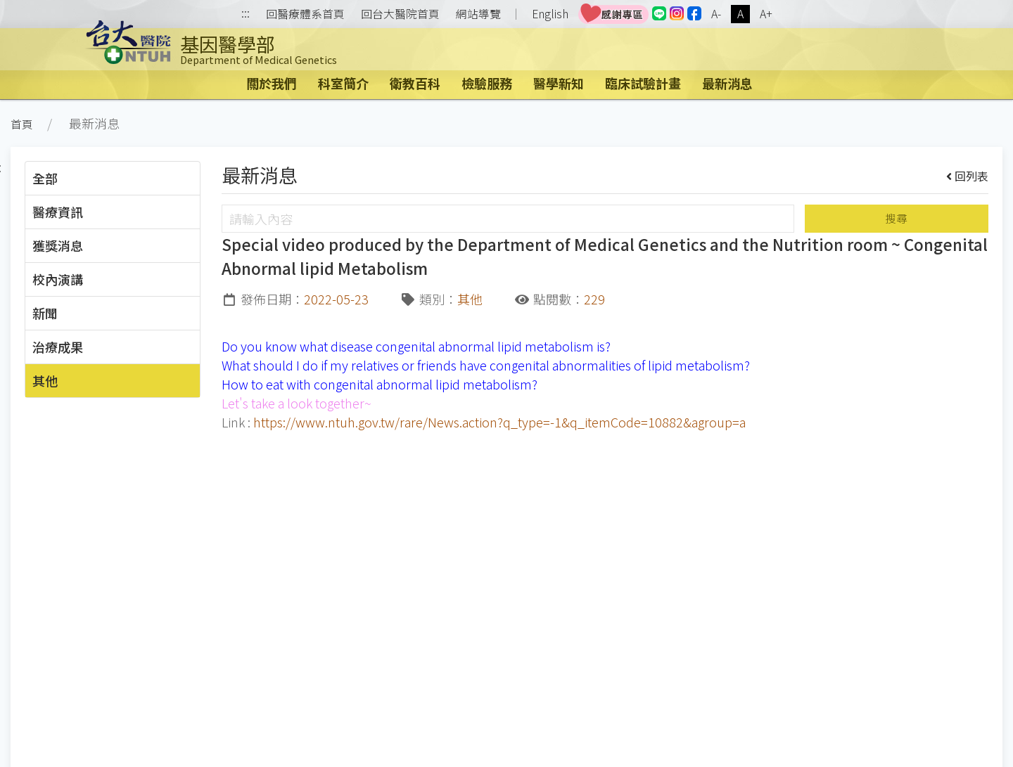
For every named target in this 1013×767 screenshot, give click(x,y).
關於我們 (271, 83)
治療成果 (57, 346)
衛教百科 (415, 83)
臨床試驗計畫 (643, 83)
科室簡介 (343, 83)
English (550, 14)
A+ (766, 14)
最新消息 (727, 83)
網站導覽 (478, 14)
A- (716, 14)
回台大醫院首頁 (400, 14)
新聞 (45, 313)
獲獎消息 (57, 245)
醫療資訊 (57, 211)
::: (245, 14)
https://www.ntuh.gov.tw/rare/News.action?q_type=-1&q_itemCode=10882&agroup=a (499, 422)
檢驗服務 (486, 83)
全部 (45, 178)
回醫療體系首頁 (305, 14)
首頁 (22, 124)
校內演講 (57, 279)
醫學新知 (558, 83)
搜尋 (896, 218)
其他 (45, 380)
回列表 (967, 175)
